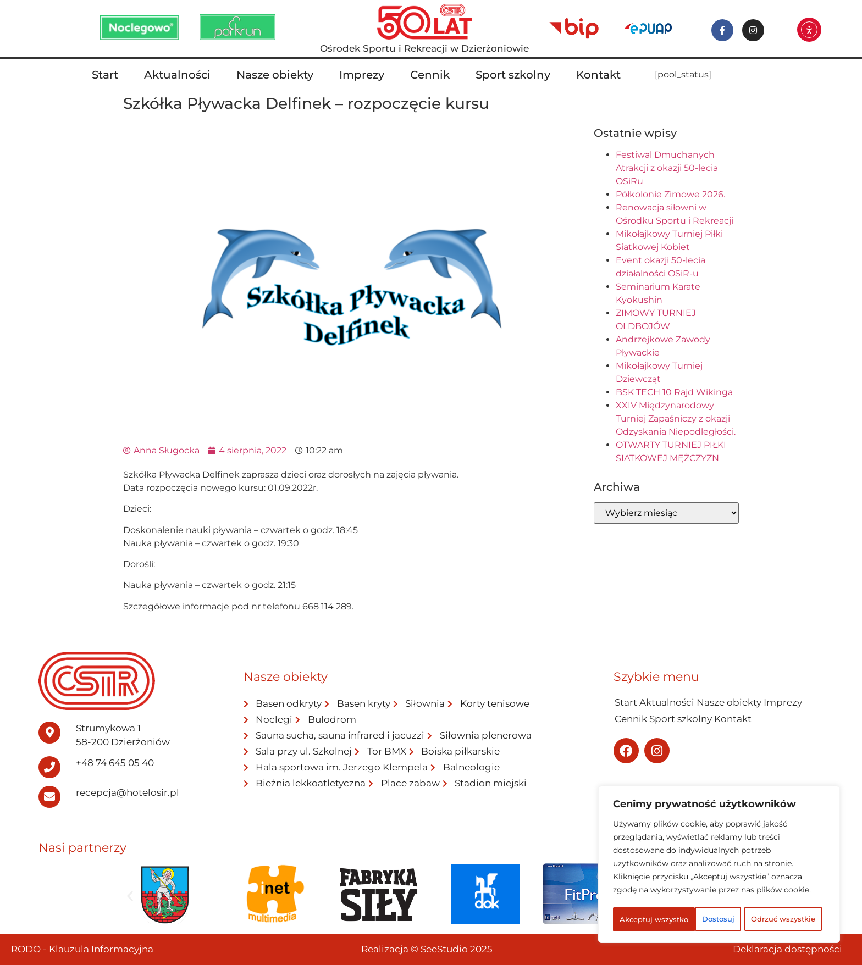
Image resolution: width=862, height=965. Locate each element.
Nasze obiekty (274, 74)
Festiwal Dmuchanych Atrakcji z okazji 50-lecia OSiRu (667, 167)
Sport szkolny (513, 74)
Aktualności (177, 74)
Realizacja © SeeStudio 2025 (427, 949)
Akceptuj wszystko (719, 919)
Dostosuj (655, 895)
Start (105, 74)
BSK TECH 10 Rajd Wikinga (674, 392)
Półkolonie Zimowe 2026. (670, 194)
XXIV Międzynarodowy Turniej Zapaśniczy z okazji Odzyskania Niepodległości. (676, 418)
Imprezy (361, 74)
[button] (130, 896)
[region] (719, 853)
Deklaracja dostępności (787, 949)
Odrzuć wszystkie (761, 895)
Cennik (430, 74)
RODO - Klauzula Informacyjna (82, 949)
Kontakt (598, 74)
